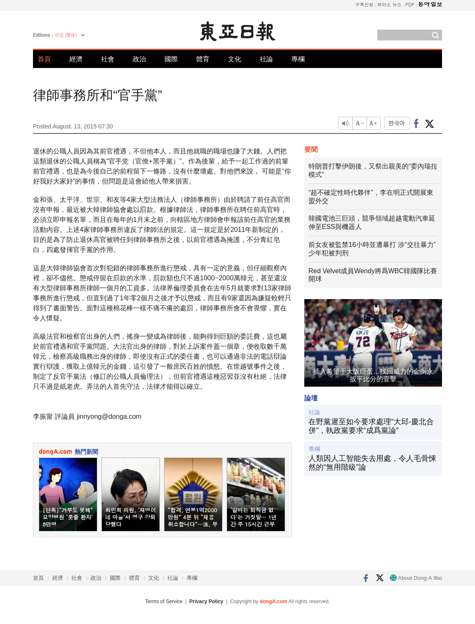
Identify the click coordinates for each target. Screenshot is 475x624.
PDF (409, 4)
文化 (234, 59)
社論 (266, 59)
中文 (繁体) (66, 35)
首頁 (44, 59)
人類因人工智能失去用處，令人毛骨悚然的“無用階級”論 (372, 463)
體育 (203, 59)
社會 (107, 59)
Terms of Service (163, 601)
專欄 (298, 59)
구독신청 (364, 4)
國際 (171, 59)
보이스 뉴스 (389, 4)
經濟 (76, 59)
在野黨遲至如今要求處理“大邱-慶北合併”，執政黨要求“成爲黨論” (371, 426)
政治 (139, 59)
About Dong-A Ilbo (416, 578)
